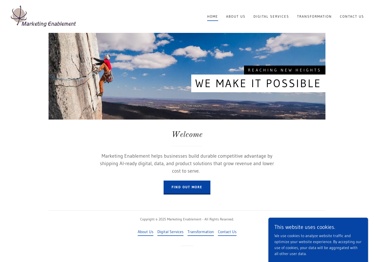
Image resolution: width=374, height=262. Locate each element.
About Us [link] (236, 16)
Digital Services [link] (271, 16)
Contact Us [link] (352, 16)
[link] (43, 15)
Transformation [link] (314, 16)
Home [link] (212, 16)
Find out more (187, 187)
